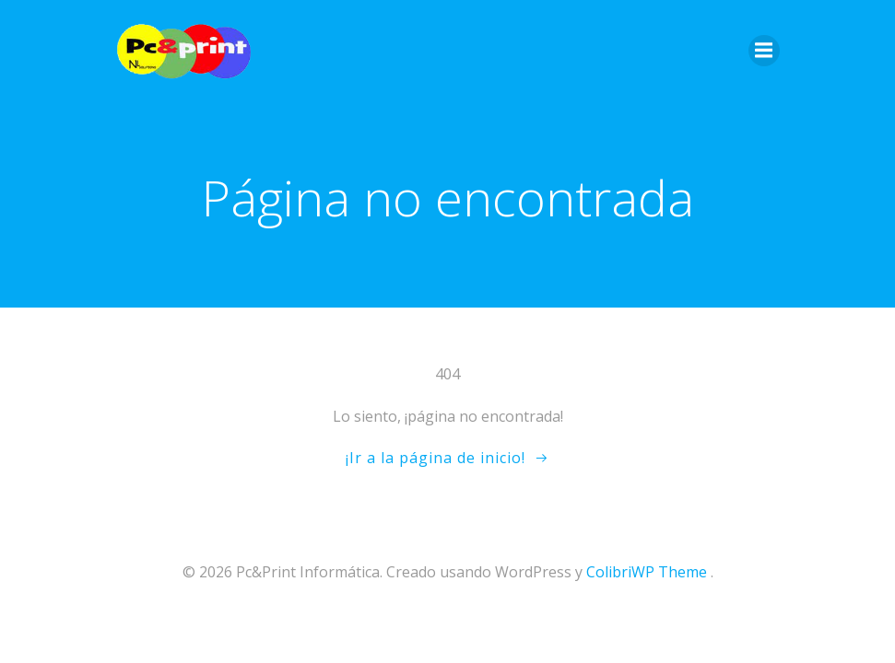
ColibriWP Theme (646, 572)
